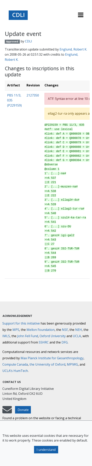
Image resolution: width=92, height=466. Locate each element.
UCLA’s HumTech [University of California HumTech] (15, 371)
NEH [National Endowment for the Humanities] (78, 330)
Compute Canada (15, 364)
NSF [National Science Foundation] (65, 330)
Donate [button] (23, 410)
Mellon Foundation (41, 330)
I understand (46, 449)
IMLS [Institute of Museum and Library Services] (6, 336)
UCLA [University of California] (77, 336)
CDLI (28, 41)
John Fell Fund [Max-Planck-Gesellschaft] (27, 336)
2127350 (33, 95)
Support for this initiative (21, 323)
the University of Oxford (47, 364)
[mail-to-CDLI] (7, 411)
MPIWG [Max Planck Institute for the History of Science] (72, 364)
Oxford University (53, 336)
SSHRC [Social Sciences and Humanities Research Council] (44, 342)
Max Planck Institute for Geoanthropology (52, 358)
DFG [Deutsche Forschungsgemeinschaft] (65, 342)
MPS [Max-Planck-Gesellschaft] (15, 330)
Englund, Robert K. (73, 49)
